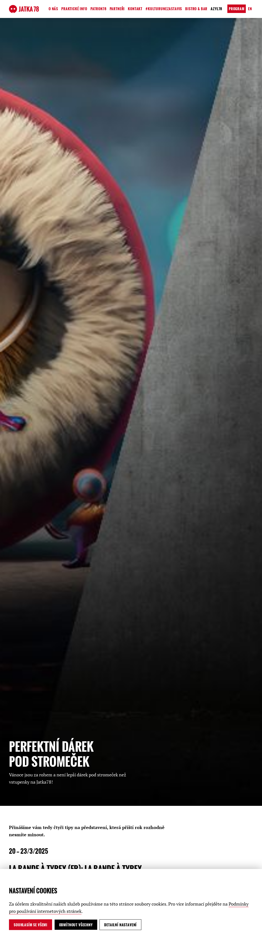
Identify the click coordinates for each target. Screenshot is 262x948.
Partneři (117, 8)
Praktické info (74, 8)
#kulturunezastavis (164, 8)
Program (237, 8)
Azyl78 (216, 8)
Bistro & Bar (196, 8)
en (250, 8)
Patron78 (98, 8)
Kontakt (135, 8)
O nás (53, 8)
